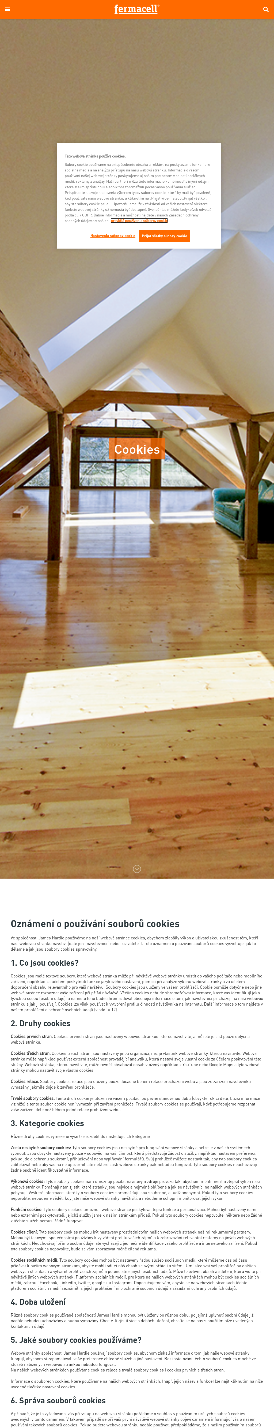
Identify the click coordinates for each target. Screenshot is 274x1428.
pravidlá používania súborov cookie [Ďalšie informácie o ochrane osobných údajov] (139, 220)
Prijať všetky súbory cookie (164, 236)
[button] (7, 9)
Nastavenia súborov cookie (112, 235)
